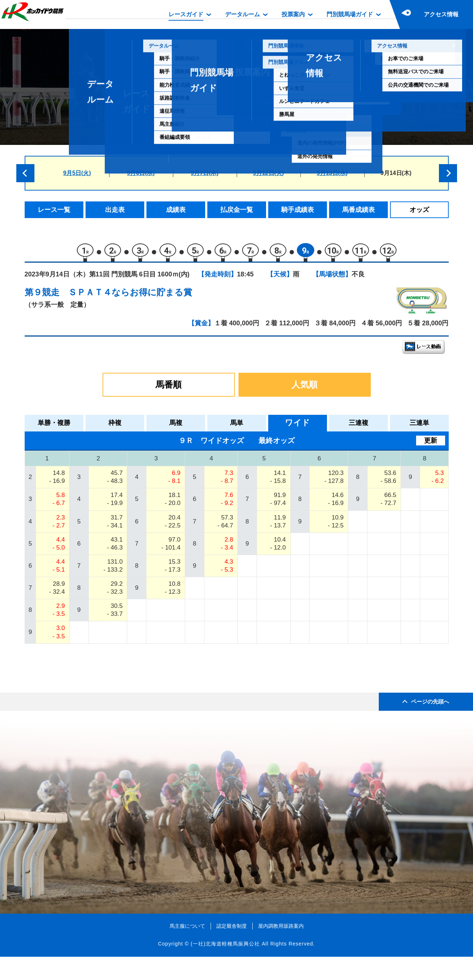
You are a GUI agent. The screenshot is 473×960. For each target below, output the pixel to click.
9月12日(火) (268, 173)
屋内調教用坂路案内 (281, 929)
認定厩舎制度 (231, 929)
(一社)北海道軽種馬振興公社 (225, 947)
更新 (430, 443)
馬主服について (187, 929)
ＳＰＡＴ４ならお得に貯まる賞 (130, 295)
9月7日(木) (204, 173)
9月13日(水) (332, 173)
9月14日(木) (396, 173)
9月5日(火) (77, 173)
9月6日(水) (140, 173)
